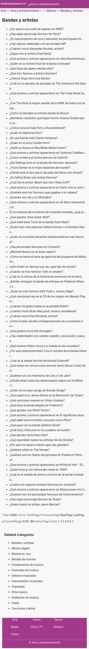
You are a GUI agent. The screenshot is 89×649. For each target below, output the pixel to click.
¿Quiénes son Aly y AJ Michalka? (30, 197)
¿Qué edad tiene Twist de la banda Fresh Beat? (39, 222)
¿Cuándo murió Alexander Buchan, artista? (37, 48)
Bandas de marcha (24, 559)
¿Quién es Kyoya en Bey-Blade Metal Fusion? (38, 148)
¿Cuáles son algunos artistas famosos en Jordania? (43, 484)
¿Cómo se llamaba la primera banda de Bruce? (39, 113)
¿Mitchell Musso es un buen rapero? (32, 252)
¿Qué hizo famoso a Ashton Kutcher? (33, 73)
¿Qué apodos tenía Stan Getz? (29, 435)
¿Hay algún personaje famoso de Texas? (35, 499)
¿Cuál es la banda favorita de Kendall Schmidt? (39, 360)
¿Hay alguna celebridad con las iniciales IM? (38, 44)
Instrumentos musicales (27, 581)
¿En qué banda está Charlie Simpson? (33, 138)
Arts (3, 10)
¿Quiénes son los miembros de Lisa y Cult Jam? (40, 375)
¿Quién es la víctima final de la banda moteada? (40, 63)
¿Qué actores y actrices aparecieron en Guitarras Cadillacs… (47, 152)
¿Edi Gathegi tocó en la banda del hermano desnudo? (43, 162)
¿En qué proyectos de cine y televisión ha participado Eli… (46, 39)
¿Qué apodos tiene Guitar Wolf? (30, 217)
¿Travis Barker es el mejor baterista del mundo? (40, 167)
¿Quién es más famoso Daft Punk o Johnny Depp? (41, 291)
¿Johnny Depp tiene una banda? (30, 78)
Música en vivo (21, 554)
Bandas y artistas (72, 10)
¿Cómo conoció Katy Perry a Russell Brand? (37, 128)
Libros (37, 619)
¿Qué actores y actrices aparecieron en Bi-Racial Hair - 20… (47, 464)
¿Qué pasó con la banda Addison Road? (35, 425)
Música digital (21, 548)
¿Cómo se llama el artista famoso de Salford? (39, 157)
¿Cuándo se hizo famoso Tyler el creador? (36, 271)
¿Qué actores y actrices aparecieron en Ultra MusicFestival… (47, 58)
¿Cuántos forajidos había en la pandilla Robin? (39, 306)
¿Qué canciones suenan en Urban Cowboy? (37, 400)
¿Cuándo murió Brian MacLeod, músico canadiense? (43, 311)
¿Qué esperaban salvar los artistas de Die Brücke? (41, 440)
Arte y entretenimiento (45, 4)
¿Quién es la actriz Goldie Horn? (30, 143)
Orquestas (18, 586)
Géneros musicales (24, 575)
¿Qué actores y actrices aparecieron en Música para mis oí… (47, 489)
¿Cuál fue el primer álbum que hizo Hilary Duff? (39, 182)
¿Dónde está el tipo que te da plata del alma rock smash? (46, 172)
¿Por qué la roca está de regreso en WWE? (36, 29)
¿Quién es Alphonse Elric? (26, 133)
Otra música (19, 592)
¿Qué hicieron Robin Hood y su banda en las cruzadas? (44, 346)
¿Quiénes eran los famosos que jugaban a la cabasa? (43, 192)
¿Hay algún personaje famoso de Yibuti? (35, 34)
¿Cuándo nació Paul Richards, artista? (34, 316)
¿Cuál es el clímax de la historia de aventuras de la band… (46, 276)
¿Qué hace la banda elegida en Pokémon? (36, 405)
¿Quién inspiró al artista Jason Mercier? (35, 504)
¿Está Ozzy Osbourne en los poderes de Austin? (40, 430)
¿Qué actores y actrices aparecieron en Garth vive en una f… (47, 187)
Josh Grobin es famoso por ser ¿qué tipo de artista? (43, 266)
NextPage (66, 515)
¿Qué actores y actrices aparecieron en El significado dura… (47, 415)
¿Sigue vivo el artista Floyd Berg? (30, 53)
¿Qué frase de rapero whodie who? (31, 68)
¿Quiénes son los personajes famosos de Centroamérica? (46, 494)
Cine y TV (37, 627)
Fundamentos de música (27, 564)
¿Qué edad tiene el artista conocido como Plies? (40, 420)
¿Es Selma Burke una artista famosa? (33, 177)
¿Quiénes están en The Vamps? (29, 450)
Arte (15, 619)
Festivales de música (25, 570)
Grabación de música (25, 597)
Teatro (15, 634)
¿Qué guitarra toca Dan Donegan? (31, 331)
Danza (58, 619)
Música (51, 10)
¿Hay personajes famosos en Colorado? (35, 247)
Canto (15, 603)
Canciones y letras (23, 608)
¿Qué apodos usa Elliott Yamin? (30, 410)
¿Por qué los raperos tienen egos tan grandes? (39, 445)
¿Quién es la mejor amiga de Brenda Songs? (38, 390)
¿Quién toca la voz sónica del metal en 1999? (38, 469)
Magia (15, 627)
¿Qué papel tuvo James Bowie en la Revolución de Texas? (46, 395)
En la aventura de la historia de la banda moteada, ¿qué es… (47, 212)
